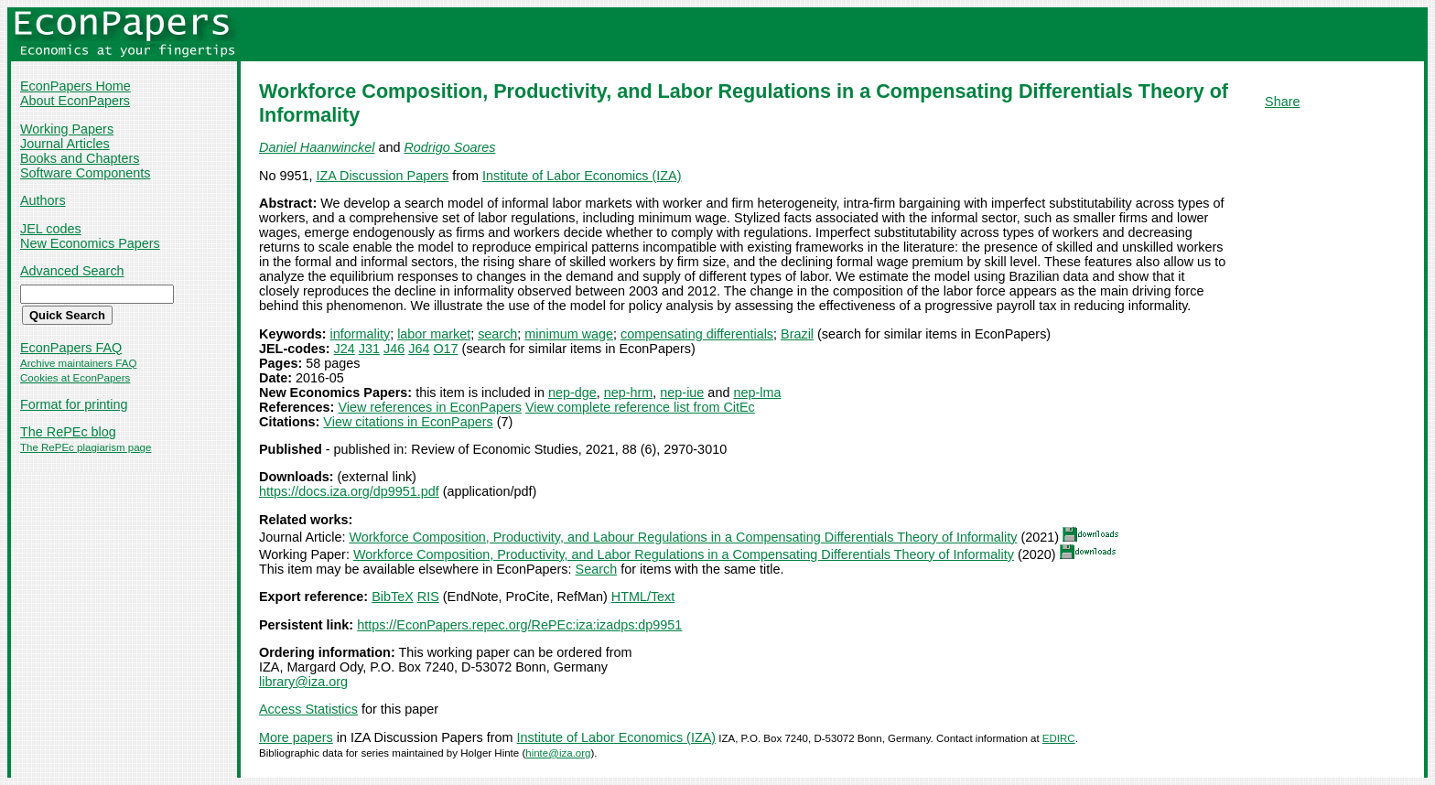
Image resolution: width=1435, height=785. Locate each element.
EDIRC (1058, 738)
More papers (296, 737)
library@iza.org (303, 681)
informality (360, 334)
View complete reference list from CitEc (640, 407)
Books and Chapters (79, 158)
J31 (369, 348)
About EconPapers (75, 100)
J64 (418, 348)
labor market (433, 334)
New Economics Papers (90, 243)
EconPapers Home (75, 86)
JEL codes (50, 228)
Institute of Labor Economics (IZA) (582, 175)
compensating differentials (696, 334)
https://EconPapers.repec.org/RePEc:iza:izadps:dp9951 (519, 625)
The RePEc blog (68, 432)
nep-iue (682, 392)
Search (597, 569)
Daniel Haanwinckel (316, 147)
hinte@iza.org (557, 752)
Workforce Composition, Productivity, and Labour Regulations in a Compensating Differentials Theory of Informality (683, 537)
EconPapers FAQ (71, 347)
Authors (43, 200)
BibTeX (393, 596)
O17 (445, 348)
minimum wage (568, 334)
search (497, 334)
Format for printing (74, 404)
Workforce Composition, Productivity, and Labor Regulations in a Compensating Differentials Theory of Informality (683, 554)
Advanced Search (72, 270)
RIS (428, 596)
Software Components (85, 173)
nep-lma (757, 392)
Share (1282, 101)
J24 (344, 348)
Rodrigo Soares (449, 147)
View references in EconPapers (430, 407)
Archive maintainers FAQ (78, 363)
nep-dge (572, 392)
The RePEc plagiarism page (85, 447)
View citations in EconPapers (407, 421)
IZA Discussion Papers (382, 175)
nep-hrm (628, 392)
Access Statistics (308, 709)
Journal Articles (65, 143)
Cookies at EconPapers (75, 377)
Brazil (797, 334)
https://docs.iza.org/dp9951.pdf (349, 491)
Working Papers (66, 129)
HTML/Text (643, 596)
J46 (394, 348)
